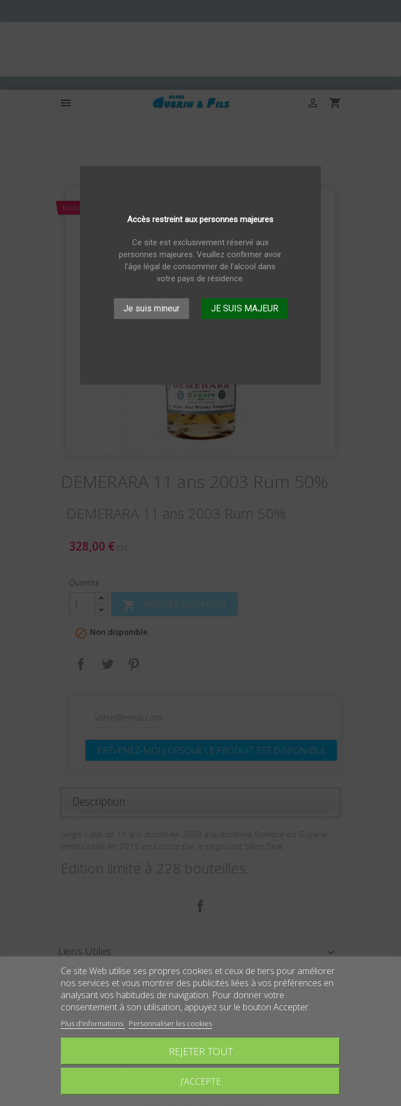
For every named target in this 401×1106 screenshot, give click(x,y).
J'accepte (200, 1081)
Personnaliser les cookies (170, 1023)
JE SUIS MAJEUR (244, 308)
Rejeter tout (201, 1051)
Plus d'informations (93, 1023)
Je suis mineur (151, 308)
